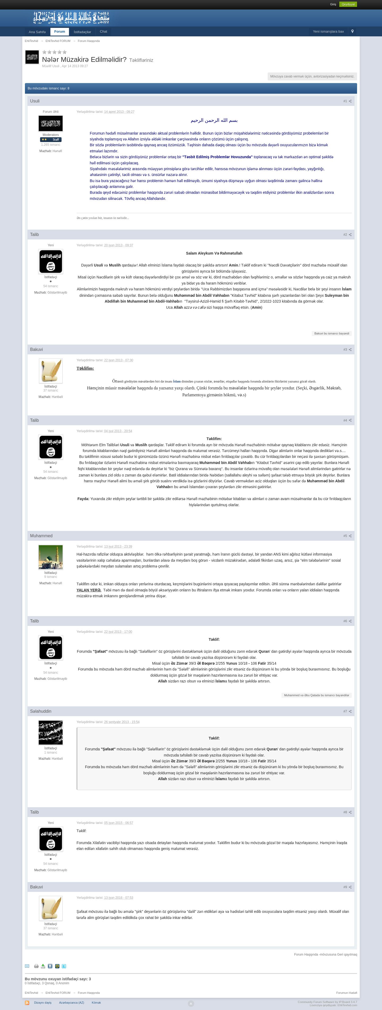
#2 (348, 235)
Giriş (333, 4)
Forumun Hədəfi (346, 992)
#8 (348, 812)
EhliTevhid (31, 992)
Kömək (96, 1002)
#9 (348, 887)
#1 (348, 101)
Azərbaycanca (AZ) (71, 1002)
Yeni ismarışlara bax (328, 31)
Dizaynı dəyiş (42, 1002)
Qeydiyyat (348, 4)
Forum (59, 31)
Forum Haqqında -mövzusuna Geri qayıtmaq (325, 954)
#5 (348, 536)
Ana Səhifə (37, 32)
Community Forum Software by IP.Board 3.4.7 (327, 1002)
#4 (348, 420)
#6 (348, 621)
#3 (348, 349)
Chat (103, 31)
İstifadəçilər (82, 32)
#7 (348, 711)
